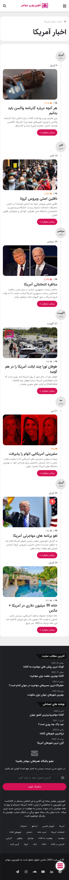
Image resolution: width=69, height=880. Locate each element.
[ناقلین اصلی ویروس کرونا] (30, 174)
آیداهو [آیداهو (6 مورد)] (34, 826)
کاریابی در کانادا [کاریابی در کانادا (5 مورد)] (57, 844)
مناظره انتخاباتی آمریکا (40, 284)
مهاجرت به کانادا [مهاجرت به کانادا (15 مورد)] (45, 838)
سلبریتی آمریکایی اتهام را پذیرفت (33, 453)
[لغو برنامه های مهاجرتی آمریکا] (30, 512)
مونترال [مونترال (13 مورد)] (30, 838)
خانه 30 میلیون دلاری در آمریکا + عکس (33, 608)
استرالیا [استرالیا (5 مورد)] (24, 826)
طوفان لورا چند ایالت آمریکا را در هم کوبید (31, 369)
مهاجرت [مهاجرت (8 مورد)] (61, 838)
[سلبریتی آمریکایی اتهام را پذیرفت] (30, 430)
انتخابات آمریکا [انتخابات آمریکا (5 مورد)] (57, 832)
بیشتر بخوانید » (47, 132)
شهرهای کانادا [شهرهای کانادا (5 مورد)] (15, 832)
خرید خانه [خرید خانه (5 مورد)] (41, 832)
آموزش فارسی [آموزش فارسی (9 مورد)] (48, 826)
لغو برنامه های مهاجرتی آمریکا (35, 535)
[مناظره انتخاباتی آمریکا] (30, 260)
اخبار (59, 22)
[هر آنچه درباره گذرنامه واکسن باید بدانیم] (30, 84)
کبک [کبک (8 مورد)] (35, 844)
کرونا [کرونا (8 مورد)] (26, 844)
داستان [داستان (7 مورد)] (29, 832)
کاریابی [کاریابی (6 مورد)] (9, 838)
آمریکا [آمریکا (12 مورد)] (61, 826)
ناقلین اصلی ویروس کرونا (38, 198)
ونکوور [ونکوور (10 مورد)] (19, 838)
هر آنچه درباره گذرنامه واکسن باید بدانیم (32, 110)
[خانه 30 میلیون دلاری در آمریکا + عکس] (30, 581)
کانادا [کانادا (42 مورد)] (44, 844)
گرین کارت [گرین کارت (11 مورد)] (14, 844)
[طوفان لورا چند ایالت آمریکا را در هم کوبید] (30, 342)
